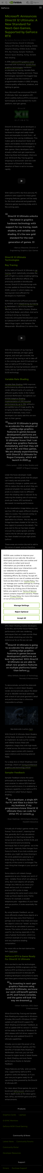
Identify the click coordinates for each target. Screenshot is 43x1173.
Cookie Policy (29, 581)
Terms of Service (29, 591)
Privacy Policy (15, 596)
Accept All (21, 618)
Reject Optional (21, 612)
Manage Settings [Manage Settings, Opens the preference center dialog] (21, 605)
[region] (21, 586)
